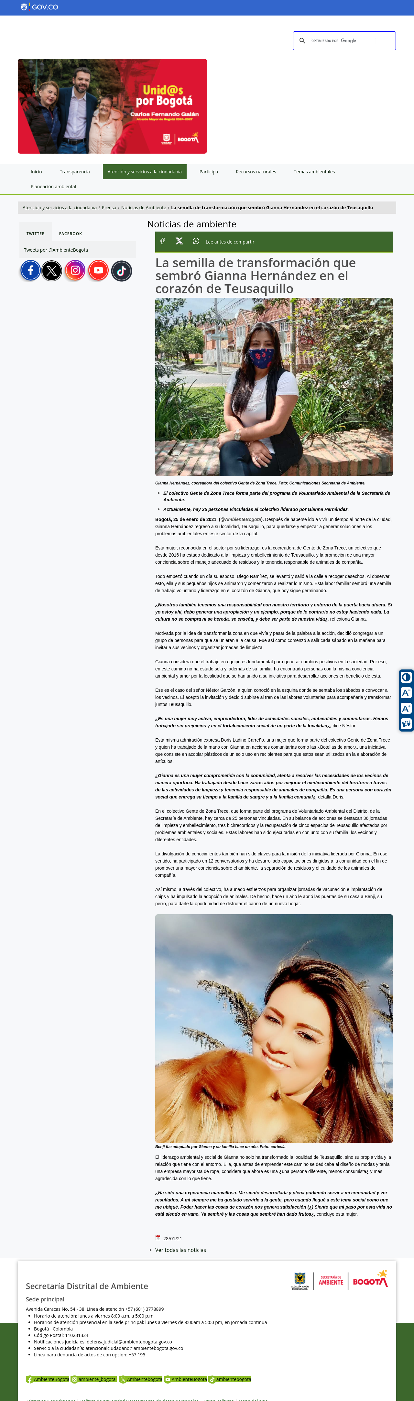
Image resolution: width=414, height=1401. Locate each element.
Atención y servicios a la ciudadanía (60, 207)
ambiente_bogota (94, 1379)
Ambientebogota (140, 1379)
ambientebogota (229, 1379)
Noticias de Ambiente (143, 207)
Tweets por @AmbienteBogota (56, 250)
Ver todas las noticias (180, 1250)
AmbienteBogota (47, 1379)
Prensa (109, 207)
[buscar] (343, 41)
